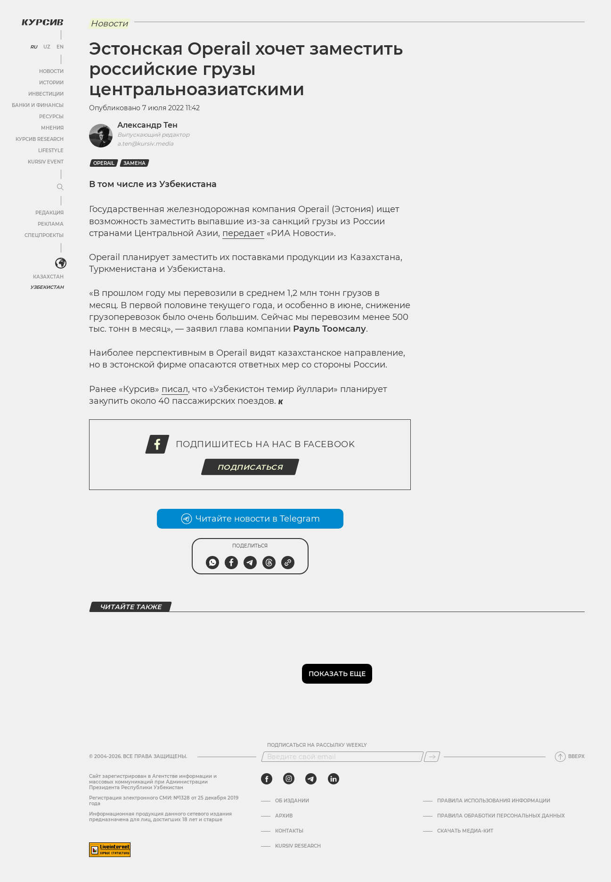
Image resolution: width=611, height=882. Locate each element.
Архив (284, 816)
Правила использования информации (493, 801)
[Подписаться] (432, 756)
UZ (46, 47)
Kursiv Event (46, 162)
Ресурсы (51, 117)
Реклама (51, 224)
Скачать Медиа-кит (465, 831)
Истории (51, 83)
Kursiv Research (298, 846)
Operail (103, 163)
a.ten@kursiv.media (145, 143)
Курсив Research (40, 139)
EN (60, 47)
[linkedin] (333, 778)
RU (33, 47)
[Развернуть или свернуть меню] (60, 187)
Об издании (292, 801)
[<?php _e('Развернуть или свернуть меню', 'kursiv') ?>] (60, 263)
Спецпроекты (44, 235)
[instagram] (288, 778)
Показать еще (337, 674)
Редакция (49, 213)
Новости (51, 71)
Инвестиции (46, 94)
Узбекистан (47, 287)
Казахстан (48, 277)
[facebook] (266, 778)
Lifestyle (51, 150)
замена (134, 163)
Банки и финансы (38, 105)
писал (175, 389)
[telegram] (311, 778)
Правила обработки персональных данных (501, 816)
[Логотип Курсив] (42, 22)
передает (243, 233)
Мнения (52, 128)
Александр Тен (147, 125)
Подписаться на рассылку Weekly (317, 745)
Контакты (289, 831)
